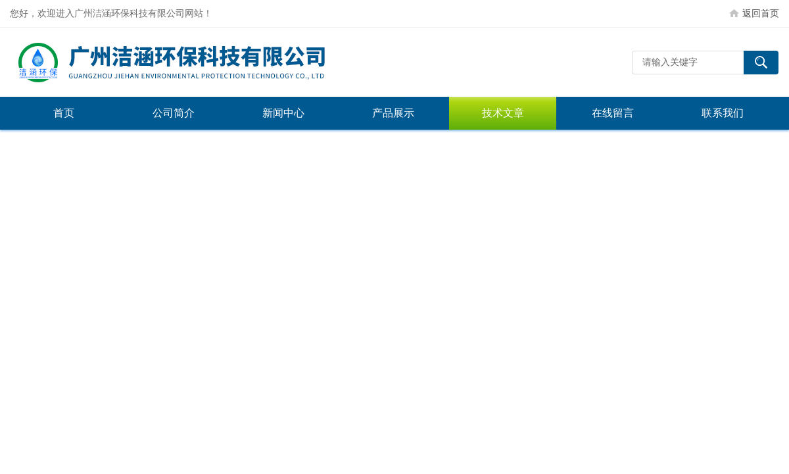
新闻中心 (283, 112)
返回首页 (760, 13)
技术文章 (503, 112)
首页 (63, 112)
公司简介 (174, 112)
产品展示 (393, 112)
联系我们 (723, 112)
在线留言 (613, 112)
